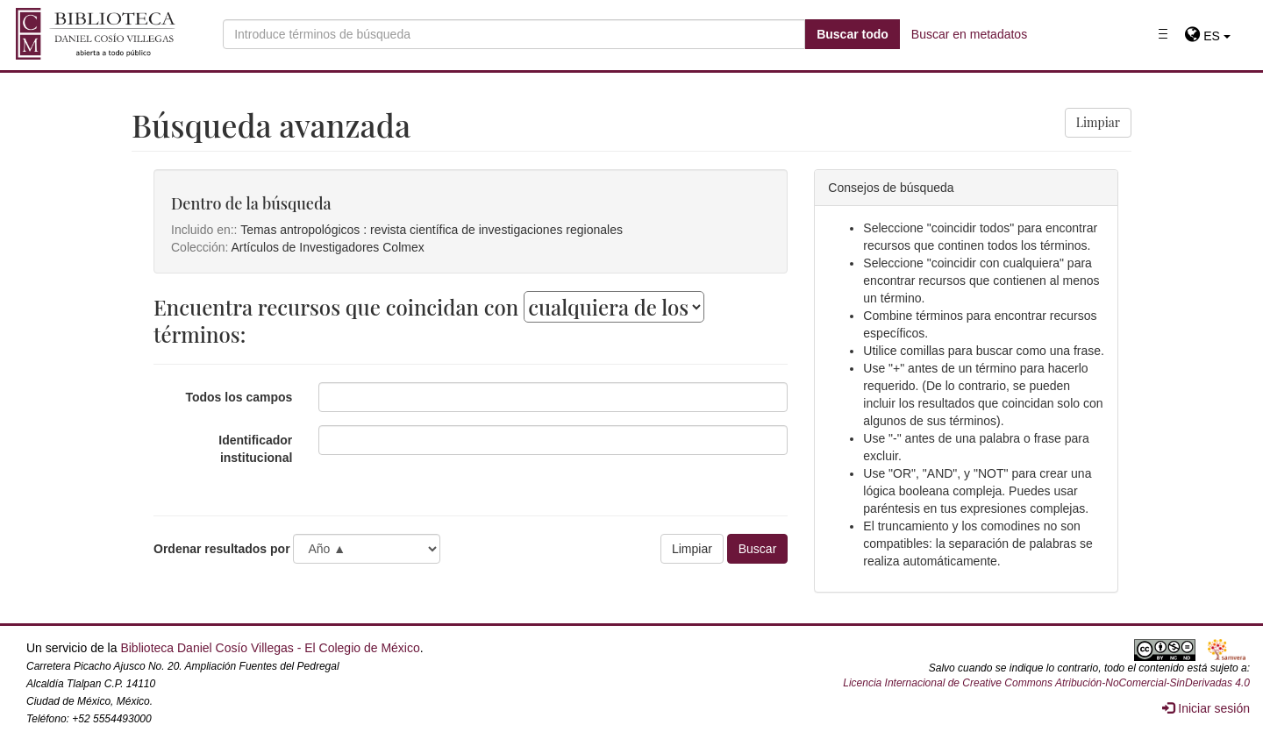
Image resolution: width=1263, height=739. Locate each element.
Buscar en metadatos (969, 34)
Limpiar (1098, 122)
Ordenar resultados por (221, 549)
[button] (1207, 36)
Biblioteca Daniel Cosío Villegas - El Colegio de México (269, 648)
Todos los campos (238, 397)
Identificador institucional (255, 449)
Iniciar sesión (1206, 708)
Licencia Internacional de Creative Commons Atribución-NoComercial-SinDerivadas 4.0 (1046, 683)
